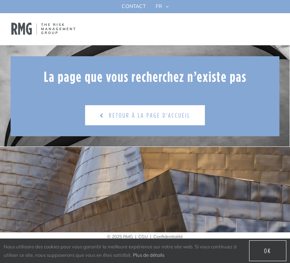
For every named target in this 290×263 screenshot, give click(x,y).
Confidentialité (168, 236)
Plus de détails (148, 255)
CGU (143, 236)
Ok (267, 250)
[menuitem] (162, 6)
